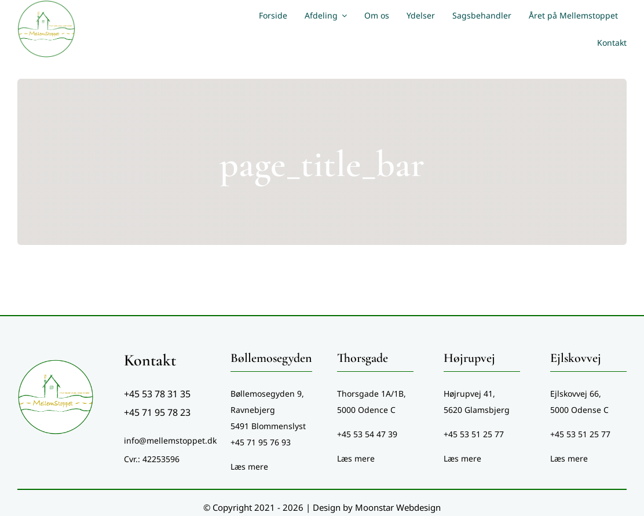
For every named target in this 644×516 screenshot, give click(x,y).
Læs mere (249, 466)
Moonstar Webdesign (398, 507)
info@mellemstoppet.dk (170, 440)
